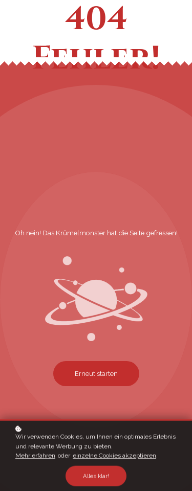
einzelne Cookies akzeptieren (114, 456)
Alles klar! (96, 476)
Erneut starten (96, 373)
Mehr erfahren (35, 456)
